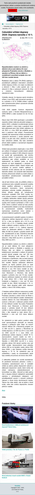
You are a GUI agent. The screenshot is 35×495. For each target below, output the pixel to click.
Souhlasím (12, 10)
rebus (22, 38)
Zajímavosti (19, 24)
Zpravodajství (10, 24)
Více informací (23, 10)
